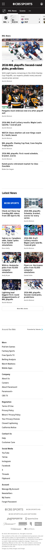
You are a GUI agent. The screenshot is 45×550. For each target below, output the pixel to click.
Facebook (6, 466)
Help (4, 438)
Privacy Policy (8, 410)
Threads (5, 474)
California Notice (9, 427)
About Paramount (9, 387)
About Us (6, 378)
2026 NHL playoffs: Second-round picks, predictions (22, 58)
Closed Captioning (10, 423)
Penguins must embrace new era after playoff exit (22, 101)
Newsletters (7, 493)
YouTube (5, 453)
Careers (5, 383)
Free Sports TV (8, 355)
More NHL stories (22, 308)
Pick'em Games (8, 347)
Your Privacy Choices (11, 419)
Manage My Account (10, 489)
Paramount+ (7, 391)
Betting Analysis (9, 359)
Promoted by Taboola (35, 329)
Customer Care (8, 442)
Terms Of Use (7, 406)
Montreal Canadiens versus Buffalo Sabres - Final (30, 19)
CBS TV (5, 395)
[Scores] (22, 11)
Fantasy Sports (8, 351)
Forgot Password (9, 502)
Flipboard (6, 478)
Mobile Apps (7, 368)
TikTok (4, 457)
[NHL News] (12, 11)
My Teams (6, 497)
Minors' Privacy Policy (11, 415)
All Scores (14, 19)
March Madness (8, 364)
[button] (30, 11)
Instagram (6, 461)
